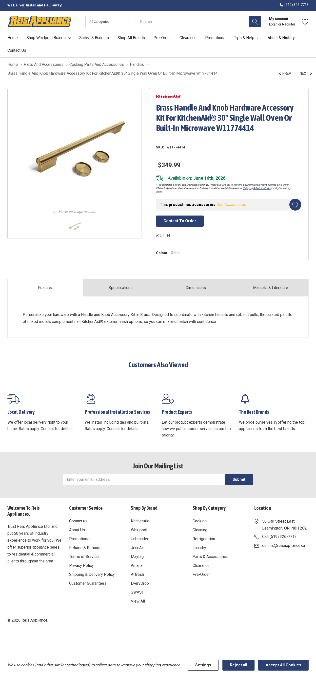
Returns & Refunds (85, 547)
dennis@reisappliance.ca (283, 545)
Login (273, 24)
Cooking (200, 520)
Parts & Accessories (210, 556)
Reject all (238, 665)
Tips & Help (244, 38)
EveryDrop (140, 583)
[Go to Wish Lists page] (305, 21)
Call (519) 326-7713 (279, 536)
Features (45, 287)
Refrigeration (204, 538)
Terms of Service (84, 556)
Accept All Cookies (283, 665)
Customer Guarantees (87, 583)
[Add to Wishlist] (295, 204)
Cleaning (200, 529)
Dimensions (195, 287)
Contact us (78, 520)
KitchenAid (140, 520)
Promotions (79, 538)
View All (138, 600)
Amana (136, 565)
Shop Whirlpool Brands (46, 38)
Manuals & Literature (270, 287)
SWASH (137, 591)
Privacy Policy (81, 565)
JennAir (137, 547)
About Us (77, 529)
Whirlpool (139, 529)
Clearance (201, 565)
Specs (120, 287)
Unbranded (140, 538)
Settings (203, 665)
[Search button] (255, 21)
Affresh (137, 574)
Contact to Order (178, 220)
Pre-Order (201, 574)
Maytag (137, 556)
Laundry (199, 547)
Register (288, 24)
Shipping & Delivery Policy (255, 187)
